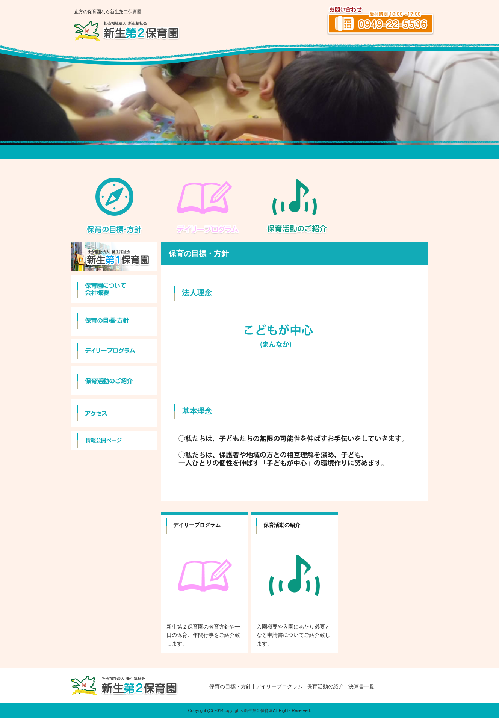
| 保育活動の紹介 (324, 686)
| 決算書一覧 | (361, 686)
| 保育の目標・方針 (228, 686)
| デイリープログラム (278, 686)
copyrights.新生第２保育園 (248, 710)
